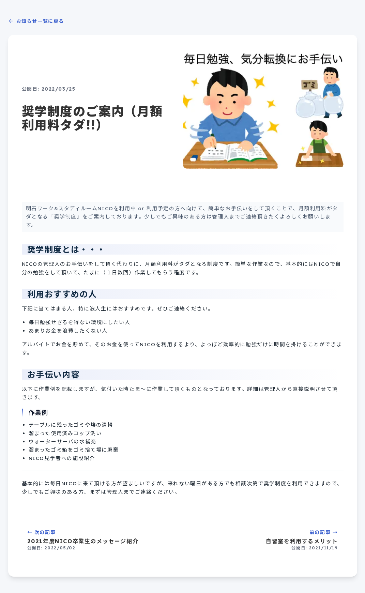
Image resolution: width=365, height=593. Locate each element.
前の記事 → (264, 540)
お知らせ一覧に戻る (36, 21)
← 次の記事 (100, 540)
